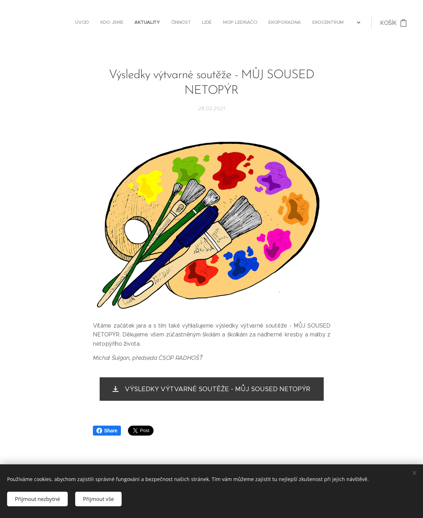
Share (106, 430)
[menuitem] (179, 23)
